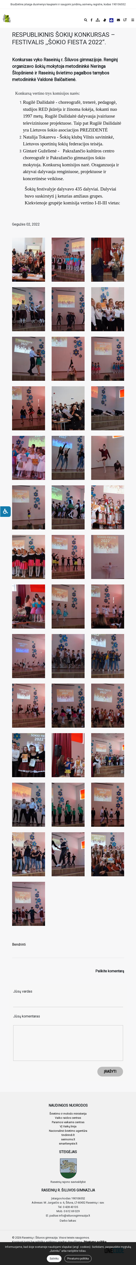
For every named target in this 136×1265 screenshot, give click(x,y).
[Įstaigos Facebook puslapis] (91, 20)
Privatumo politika (78, 1258)
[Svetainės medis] (98, 20)
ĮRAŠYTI (110, 1071)
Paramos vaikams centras (68, 1122)
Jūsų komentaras (26, 1016)
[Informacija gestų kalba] (105, 20)
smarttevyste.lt (68, 1143)
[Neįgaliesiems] (5, 511)
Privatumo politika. (95, 1241)
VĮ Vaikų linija (68, 1126)
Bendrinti (19, 944)
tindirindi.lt (68, 1135)
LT (125, 20)
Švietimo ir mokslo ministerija (68, 1113)
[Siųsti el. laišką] (118, 20)
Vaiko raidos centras (68, 1117)
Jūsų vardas (22, 991)
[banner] (7, 18)
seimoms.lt (68, 1139)
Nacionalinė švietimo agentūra (68, 1130)
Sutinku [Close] (54, 1258)
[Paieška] (85, 20)
